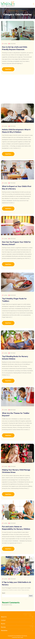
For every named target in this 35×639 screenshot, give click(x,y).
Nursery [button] (17, 627)
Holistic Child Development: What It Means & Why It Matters (16, 158)
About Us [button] (17, 617)
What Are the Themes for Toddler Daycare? (15, 440)
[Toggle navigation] (33, 4)
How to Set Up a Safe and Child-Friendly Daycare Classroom (14, 49)
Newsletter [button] (17, 631)
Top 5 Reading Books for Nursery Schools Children (15, 384)
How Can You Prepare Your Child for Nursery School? (16, 269)
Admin (6, 44)
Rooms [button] (17, 624)
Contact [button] (17, 620)
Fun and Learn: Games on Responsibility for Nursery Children (16, 554)
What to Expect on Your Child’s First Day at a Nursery (16, 213)
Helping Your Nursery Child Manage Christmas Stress (16, 498)
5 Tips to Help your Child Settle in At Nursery (16, 609)
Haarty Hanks (20, 637)
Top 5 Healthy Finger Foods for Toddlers (14, 327)
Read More (8, 70)
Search (3, 593)
